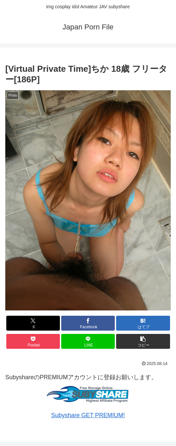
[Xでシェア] (33, 323)
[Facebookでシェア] (88, 323)
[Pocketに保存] (33, 341)
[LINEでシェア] (88, 341)
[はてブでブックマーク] (143, 323)
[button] (143, 341)
